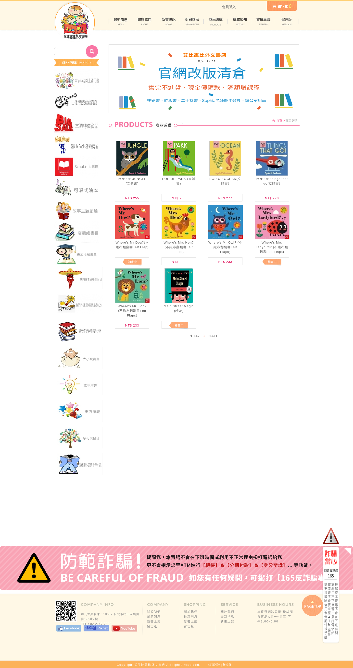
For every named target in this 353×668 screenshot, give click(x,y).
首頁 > (280, 120)
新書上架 (154, 621)
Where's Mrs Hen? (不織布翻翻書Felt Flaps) (179, 247)
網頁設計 (214, 665)
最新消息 (154, 616)
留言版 (152, 626)
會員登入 (229, 7)
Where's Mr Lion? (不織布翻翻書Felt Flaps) (132, 310)
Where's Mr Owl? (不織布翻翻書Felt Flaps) (225, 247)
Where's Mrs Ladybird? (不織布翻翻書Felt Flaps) (272, 247)
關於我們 (154, 611)
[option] (204, 78)
